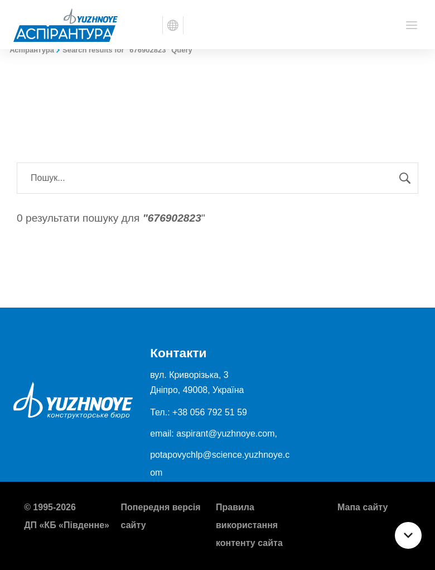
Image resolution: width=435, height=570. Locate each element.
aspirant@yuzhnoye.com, (226, 433)
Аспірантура (31, 50)
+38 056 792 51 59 (209, 412)
